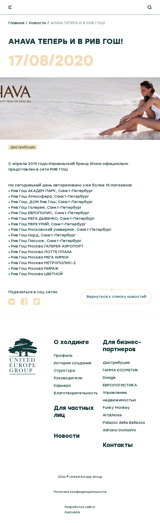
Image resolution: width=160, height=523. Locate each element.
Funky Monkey (116, 407)
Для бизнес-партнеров (122, 345)
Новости (37, 23)
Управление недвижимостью (119, 396)
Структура (64, 370)
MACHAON (72, 512)
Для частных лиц (74, 411)
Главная (16, 23)
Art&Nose (112, 415)
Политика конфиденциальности (80, 492)
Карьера (62, 385)
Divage (109, 377)
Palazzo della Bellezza (124, 422)
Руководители (68, 378)
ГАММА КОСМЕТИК (120, 370)
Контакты (118, 444)
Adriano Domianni (119, 430)
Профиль (63, 355)
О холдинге (71, 342)
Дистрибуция (22, 147)
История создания (72, 363)
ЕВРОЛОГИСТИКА (120, 385)
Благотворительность (76, 393)
